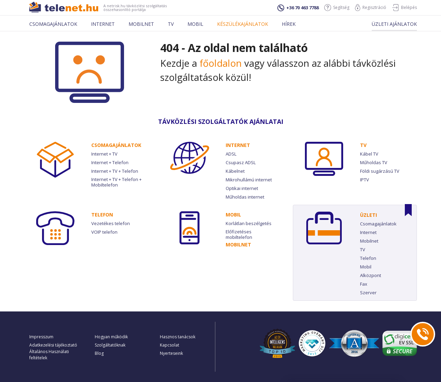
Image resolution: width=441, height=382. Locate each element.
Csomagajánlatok (53, 24)
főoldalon (220, 63)
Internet (103, 24)
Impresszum (41, 337)
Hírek (289, 24)
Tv (171, 24)
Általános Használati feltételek (49, 355)
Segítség (336, 7)
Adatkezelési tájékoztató (53, 345)
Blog (99, 353)
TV (363, 145)
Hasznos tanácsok (177, 337)
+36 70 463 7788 (298, 7)
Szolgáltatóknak (110, 345)
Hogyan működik (111, 337)
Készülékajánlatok (242, 24)
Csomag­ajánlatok (116, 145)
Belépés (404, 7)
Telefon (102, 214)
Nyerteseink (171, 353)
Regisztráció (370, 7)
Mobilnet (141, 24)
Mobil (195, 24)
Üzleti (368, 215)
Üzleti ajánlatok (394, 24)
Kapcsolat (169, 345)
